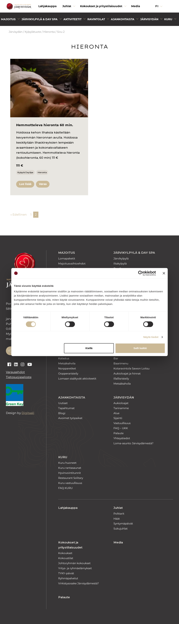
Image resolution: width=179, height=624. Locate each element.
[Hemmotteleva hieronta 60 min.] (49, 88)
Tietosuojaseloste (18, 377)
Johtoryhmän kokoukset (74, 563)
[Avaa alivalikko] (74, 7)
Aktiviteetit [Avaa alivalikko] (72, 19)
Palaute (118, 433)
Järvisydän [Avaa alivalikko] (149, 19)
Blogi (61, 413)
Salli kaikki (140, 348)
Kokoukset (65, 553)
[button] (170, 6)
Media (135, 6)
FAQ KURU (65, 488)
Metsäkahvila (66, 363)
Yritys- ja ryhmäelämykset (75, 568)
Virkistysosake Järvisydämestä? (78, 583)
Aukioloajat (120, 403)
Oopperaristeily (68, 373)
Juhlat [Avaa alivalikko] (66, 6)
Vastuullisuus (122, 423)
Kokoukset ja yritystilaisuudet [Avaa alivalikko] (101, 6)
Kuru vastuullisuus (70, 483)
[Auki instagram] (22, 364)
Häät (116, 518)
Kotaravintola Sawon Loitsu (131, 368)
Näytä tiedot (150, 336)
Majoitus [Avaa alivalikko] (8, 19)
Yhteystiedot (121, 438)
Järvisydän (15, 31)
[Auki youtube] (29, 364)
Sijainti (117, 418)
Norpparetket (67, 368)
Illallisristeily (121, 378)
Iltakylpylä (120, 263)
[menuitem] (47, 6)
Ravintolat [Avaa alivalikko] (96, 19)
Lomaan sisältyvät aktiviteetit (77, 378)
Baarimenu (120, 363)
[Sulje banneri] (164, 273)
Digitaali (28, 413)
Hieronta (49, 31)
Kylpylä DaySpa (25, 172)
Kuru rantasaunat (69, 467)
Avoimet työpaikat (70, 418)
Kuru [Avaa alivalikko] (168, 19)
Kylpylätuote (33, 31)
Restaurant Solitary (70, 478)
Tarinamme (121, 408)
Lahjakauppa (47, 6)
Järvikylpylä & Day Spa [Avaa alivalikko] (40, 19)
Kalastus (63, 358)
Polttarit (118, 513)
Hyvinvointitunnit (69, 473)
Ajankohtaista (71, 397)
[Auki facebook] (9, 364)
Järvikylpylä (121, 258)
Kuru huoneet (67, 462)
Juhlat (118, 508)
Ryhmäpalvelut (68, 578)
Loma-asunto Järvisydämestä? (133, 443)
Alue (116, 413)
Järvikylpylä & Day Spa (134, 252)
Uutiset (63, 403)
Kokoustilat (65, 558)
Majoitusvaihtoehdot (72, 263)
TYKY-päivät (66, 573)
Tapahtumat (66, 408)
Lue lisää (25, 184)
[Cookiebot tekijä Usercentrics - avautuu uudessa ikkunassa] (140, 273)
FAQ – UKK (120, 428)
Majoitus (66, 252)
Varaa (43, 184)
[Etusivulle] (19, 6)
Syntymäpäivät (123, 523)
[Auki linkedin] (16, 364)
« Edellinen (18, 214)
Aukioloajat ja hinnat (127, 373)
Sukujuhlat (120, 528)
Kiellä (89, 348)
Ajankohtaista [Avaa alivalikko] (122, 19)
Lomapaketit (66, 258)
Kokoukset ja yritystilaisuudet (70, 545)
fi (157, 6)
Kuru (62, 457)
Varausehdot (15, 372)
